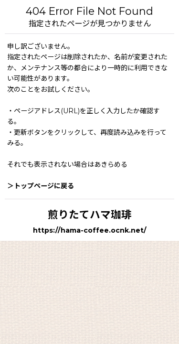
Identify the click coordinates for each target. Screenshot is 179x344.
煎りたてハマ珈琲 (90, 214)
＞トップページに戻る (40, 186)
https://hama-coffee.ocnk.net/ (90, 230)
